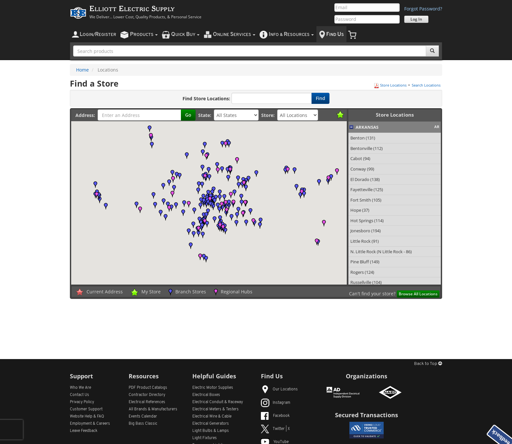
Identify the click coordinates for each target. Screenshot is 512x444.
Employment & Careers (90, 424)
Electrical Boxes (206, 395)
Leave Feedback (83, 431)
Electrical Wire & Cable (212, 417)
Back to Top (428, 364)
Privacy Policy (82, 402)
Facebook (275, 416)
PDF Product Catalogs (148, 388)
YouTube (275, 442)
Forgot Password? (423, 9)
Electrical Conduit (217, 402)
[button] (241, 197)
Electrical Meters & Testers (215, 409)
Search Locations (426, 85)
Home (82, 70)
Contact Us (79, 395)
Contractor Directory (147, 395)
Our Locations (279, 389)
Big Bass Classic (143, 424)
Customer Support (86, 409)
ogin (98, 34)
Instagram (275, 403)
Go (188, 115)
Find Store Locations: (206, 98)
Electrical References (147, 402)
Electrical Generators (210, 424)
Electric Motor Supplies (212, 388)
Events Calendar (143, 417)
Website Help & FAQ (87, 417)
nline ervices (234, 34)
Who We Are (80, 388)
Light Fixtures (204, 438)
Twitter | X (275, 429)
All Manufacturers (153, 409)
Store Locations (390, 85)
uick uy (185, 34)
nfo (291, 34)
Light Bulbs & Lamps (210, 431)
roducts (144, 34)
